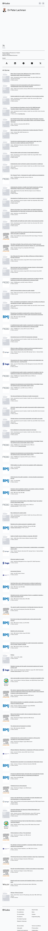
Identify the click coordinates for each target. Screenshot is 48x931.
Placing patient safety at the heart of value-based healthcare (25, 152)
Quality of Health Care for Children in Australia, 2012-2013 (24, 536)
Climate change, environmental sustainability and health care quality (27, 418)
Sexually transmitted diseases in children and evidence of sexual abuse (27, 868)
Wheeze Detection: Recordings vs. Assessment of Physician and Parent (27, 749)
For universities (20, 914)
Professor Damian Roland (16, 527)
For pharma (19, 916)
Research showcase (21, 921)
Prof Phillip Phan (21, 113)
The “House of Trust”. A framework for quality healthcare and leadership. (27, 175)
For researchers (20, 909)
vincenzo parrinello (22, 446)
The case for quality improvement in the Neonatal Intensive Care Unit (27, 607)
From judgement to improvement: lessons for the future (23, 429)
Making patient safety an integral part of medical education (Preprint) (27, 130)
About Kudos (35, 909)
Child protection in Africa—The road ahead (21, 832)
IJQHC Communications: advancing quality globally (22, 290)
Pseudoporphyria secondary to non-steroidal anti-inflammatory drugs (27, 761)
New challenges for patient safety (18, 512)
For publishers (20, 912)
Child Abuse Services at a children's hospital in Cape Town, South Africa (27, 856)
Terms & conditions (36, 925)
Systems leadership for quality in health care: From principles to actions (27, 96)
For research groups (21, 919)
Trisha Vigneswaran (22, 707)
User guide (19, 928)
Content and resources (22, 930)
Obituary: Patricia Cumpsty (17, 892)
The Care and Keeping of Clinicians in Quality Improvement (24, 396)
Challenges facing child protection (19, 785)
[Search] (40, 3)
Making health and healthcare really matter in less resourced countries (27, 220)
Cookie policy (35, 930)
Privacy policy (35, 928)
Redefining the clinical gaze (17, 631)
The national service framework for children (21, 726)
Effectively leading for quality (17, 559)
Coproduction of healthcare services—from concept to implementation (27, 198)
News (33, 912)
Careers (33, 914)
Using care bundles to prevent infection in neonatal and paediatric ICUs (27, 678)
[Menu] (43, 3)
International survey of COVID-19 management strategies (24, 337)
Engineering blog (36, 916)
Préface (12, 654)
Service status (20, 925)
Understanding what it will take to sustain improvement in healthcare (27, 163)
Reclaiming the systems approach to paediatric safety (23, 524)
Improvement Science (16, 571)
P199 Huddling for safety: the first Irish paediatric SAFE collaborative (27, 465)
